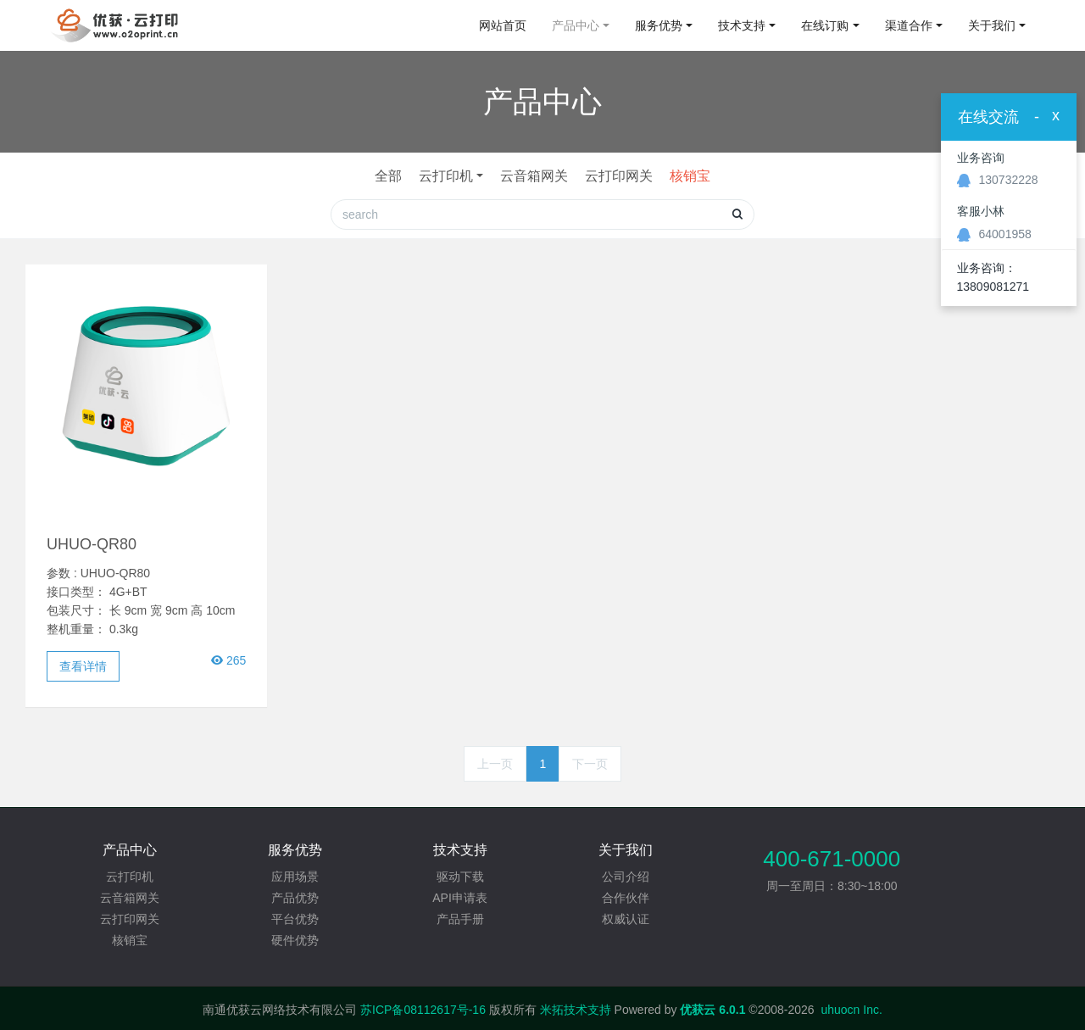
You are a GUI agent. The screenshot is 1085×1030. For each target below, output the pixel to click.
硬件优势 (295, 940)
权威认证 (625, 919)
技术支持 (741, 25)
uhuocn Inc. (851, 1009)
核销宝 (690, 176)
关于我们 (991, 25)
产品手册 (460, 919)
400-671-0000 (831, 858)
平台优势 (295, 919)
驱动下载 (460, 876)
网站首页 (502, 25)
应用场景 (295, 876)
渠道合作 (908, 25)
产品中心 (575, 25)
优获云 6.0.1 (712, 1009)
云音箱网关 (534, 176)
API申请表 (459, 898)
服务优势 (658, 25)
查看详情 (83, 666)
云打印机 (446, 176)
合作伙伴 (625, 898)
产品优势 (295, 898)
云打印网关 (619, 176)
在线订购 (825, 25)
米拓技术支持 (575, 1009)
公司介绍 (625, 876)
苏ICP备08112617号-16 (423, 1009)
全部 (388, 176)
